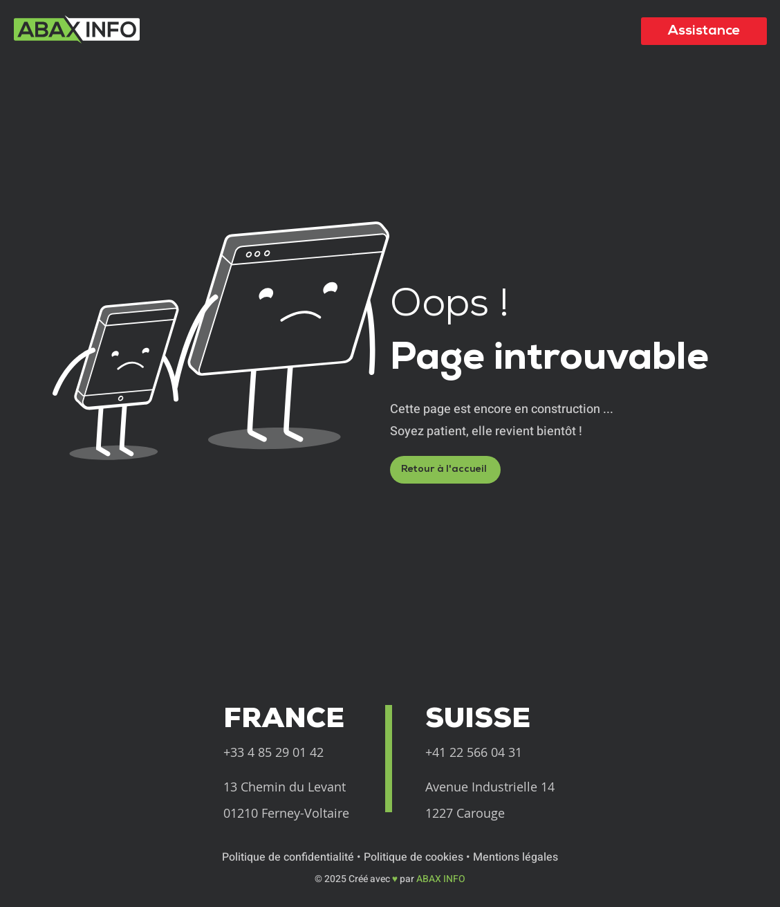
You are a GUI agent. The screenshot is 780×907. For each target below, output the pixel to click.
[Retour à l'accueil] (445, 470)
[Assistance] (704, 31)
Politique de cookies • (418, 857)
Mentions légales (515, 857)
